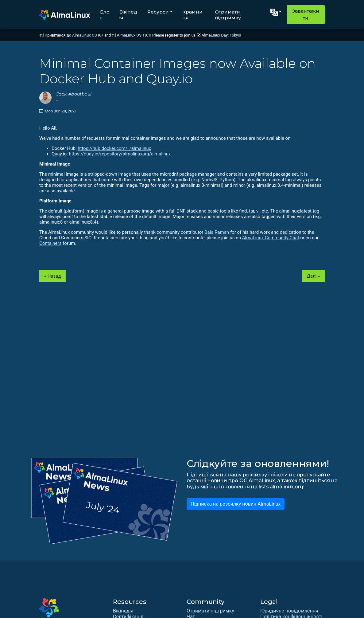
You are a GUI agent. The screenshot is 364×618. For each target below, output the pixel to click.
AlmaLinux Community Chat (270, 238)
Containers (50, 243)
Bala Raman (216, 232)
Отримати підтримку (228, 15)
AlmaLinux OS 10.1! (134, 35)
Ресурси (158, 12)
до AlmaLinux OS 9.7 (85, 35)
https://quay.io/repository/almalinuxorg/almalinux (120, 154)
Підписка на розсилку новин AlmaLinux (236, 504)
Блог (105, 15)
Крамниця (192, 15)
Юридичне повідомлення (289, 611)
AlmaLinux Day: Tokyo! (221, 35)
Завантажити (305, 14)
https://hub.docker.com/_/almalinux (114, 148)
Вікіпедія (128, 15)
